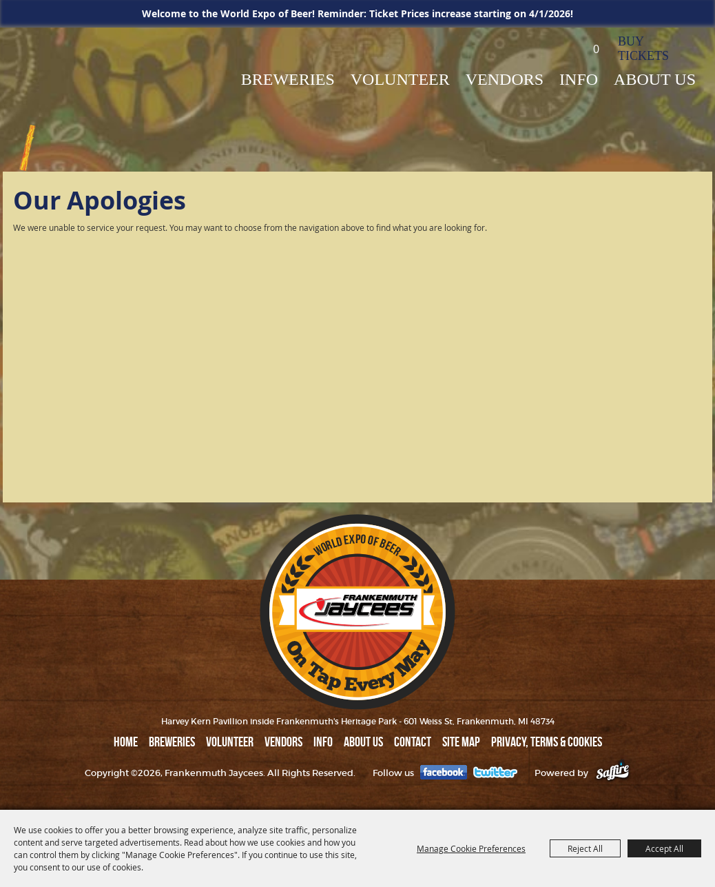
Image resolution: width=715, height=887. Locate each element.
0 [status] (596, 49)
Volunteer (400, 79)
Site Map (461, 741)
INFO (578, 79)
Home (126, 741)
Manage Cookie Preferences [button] (471, 848)
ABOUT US (655, 79)
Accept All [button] (664, 848)
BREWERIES (288, 79)
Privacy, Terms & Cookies (546, 741)
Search (552, 47)
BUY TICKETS (643, 48)
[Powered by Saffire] (612, 773)
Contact (412, 741)
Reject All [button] (585, 848)
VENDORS (504, 79)
